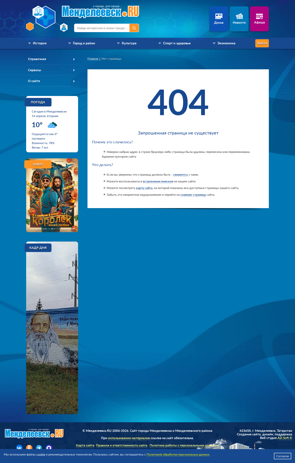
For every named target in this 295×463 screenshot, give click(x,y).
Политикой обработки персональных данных (178, 454)
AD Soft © (285, 439)
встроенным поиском (158, 181)
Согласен (282, 456)
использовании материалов (129, 439)
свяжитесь (180, 174)
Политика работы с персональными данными (184, 446)
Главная (92, 58)
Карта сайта (85, 446)
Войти (254, 43)
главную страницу (193, 194)
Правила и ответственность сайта (121, 446)
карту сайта (144, 188)
